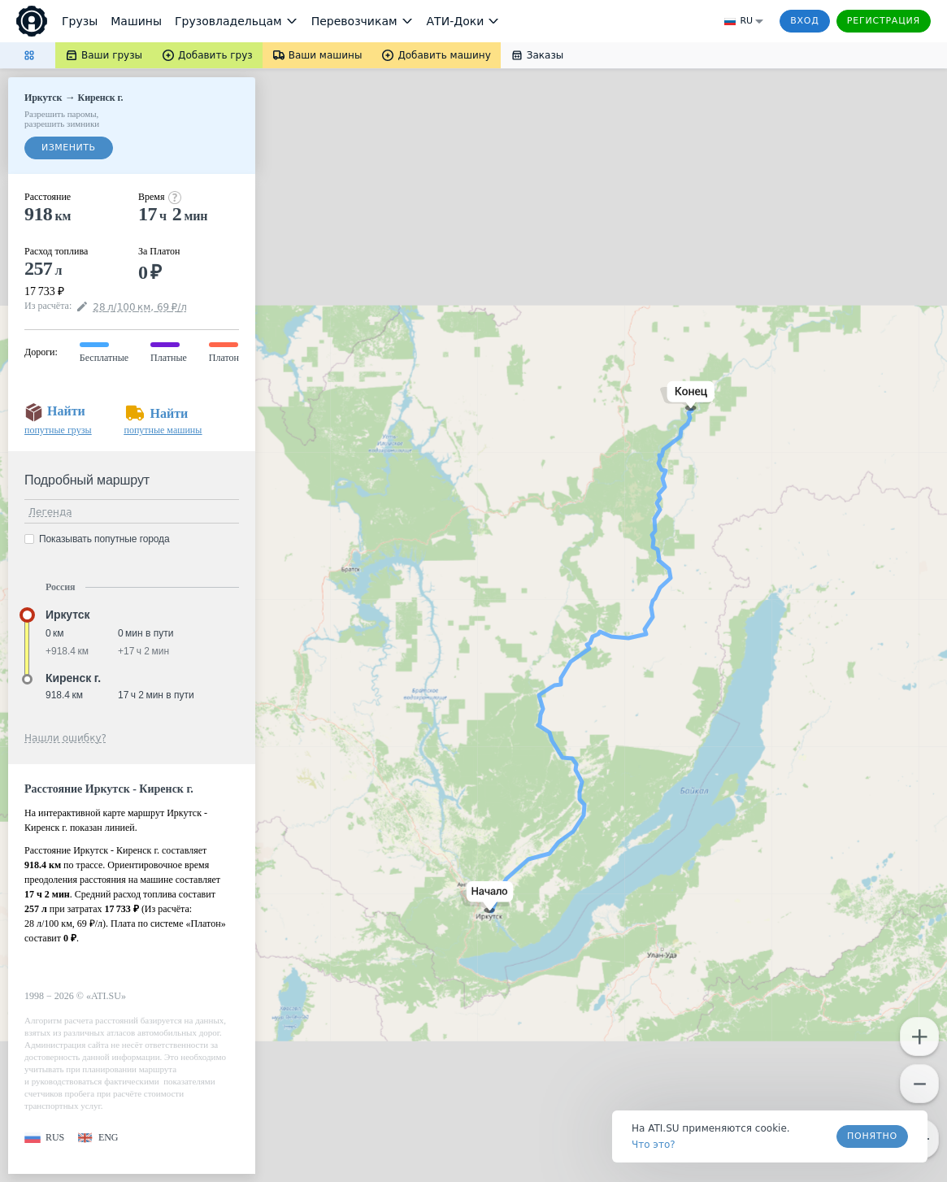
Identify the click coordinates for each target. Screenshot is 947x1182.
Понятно (872, 1136)
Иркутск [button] (67, 614)
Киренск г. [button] (73, 678)
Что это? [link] (653, 1144)
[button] (486, 897)
